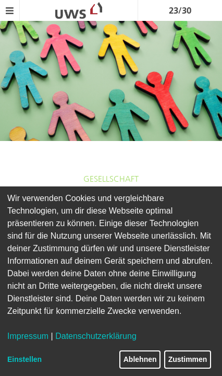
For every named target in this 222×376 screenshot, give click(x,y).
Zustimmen (187, 359)
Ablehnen (140, 359)
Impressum (27, 336)
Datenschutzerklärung (96, 336)
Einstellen (24, 359)
